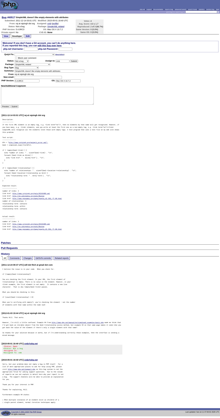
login (217, 9)
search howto (192, 9)
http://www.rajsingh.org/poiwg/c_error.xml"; (28, 142)
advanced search (180, 9)
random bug (210, 9)
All (5, 258)
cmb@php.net (31, 343)
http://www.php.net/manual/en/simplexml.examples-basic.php (78, 322)
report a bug (169, 9)
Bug (4, 17)
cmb (49, 23)
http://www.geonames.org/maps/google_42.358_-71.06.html (37, 198)
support (149, 9)
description (60, 54)
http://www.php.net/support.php (21, 371)
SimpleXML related (55, 26)
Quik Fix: (9, 54)
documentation (158, 9)
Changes (28, 258)
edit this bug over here (49, 45)
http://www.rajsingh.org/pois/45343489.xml (31, 193)
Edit (28, 36)
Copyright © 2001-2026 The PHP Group (26, 414)
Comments (15, 258)
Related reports (62, 258)
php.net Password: (48, 49)
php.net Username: (13, 49)
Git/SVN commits (43, 258)
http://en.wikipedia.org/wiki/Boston (28, 196)
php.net (142, 9)
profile (55, 23)
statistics (202, 9)
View (6, 36)
